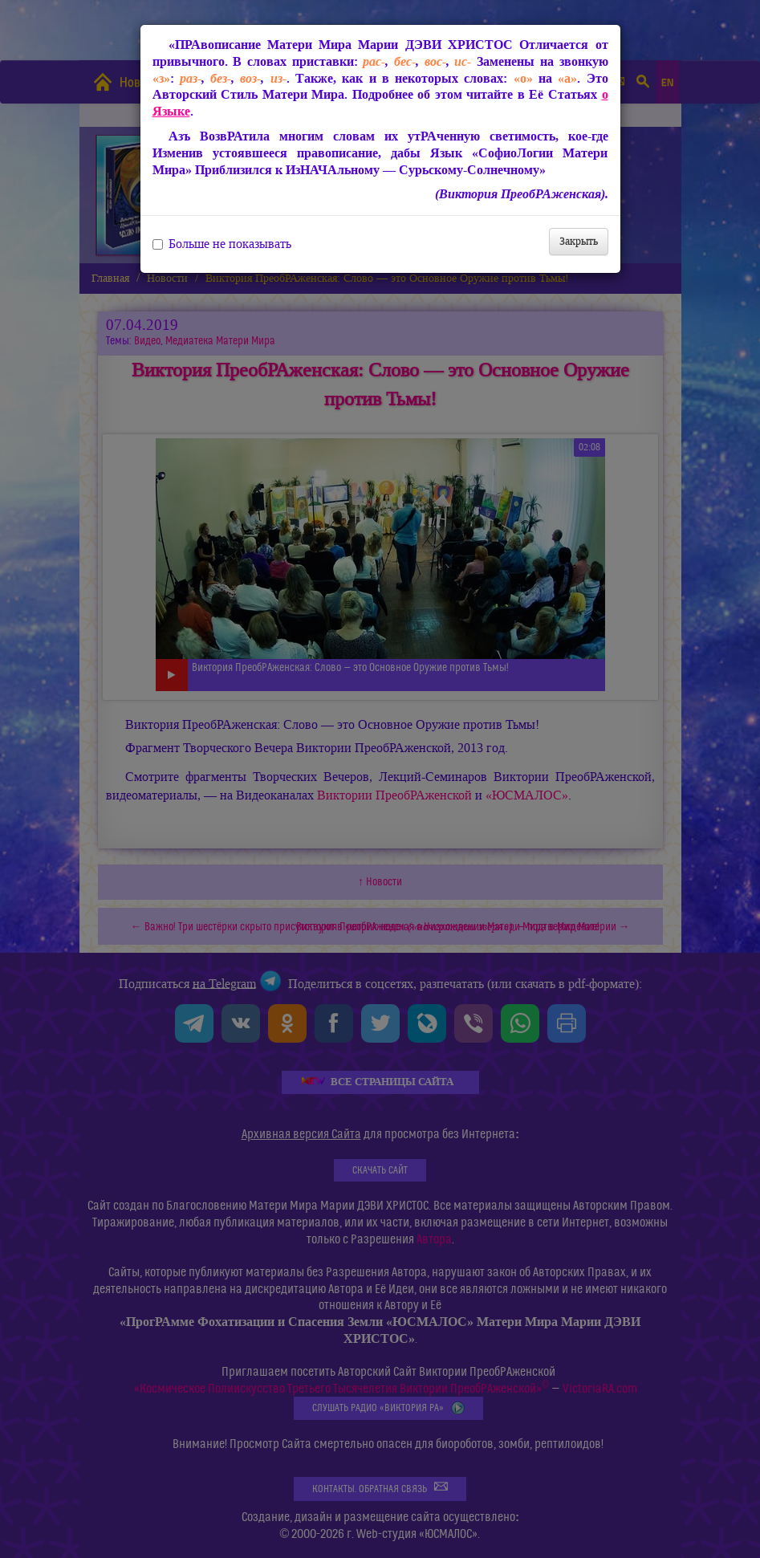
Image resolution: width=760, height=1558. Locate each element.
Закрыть (578, 241)
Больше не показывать (221, 244)
